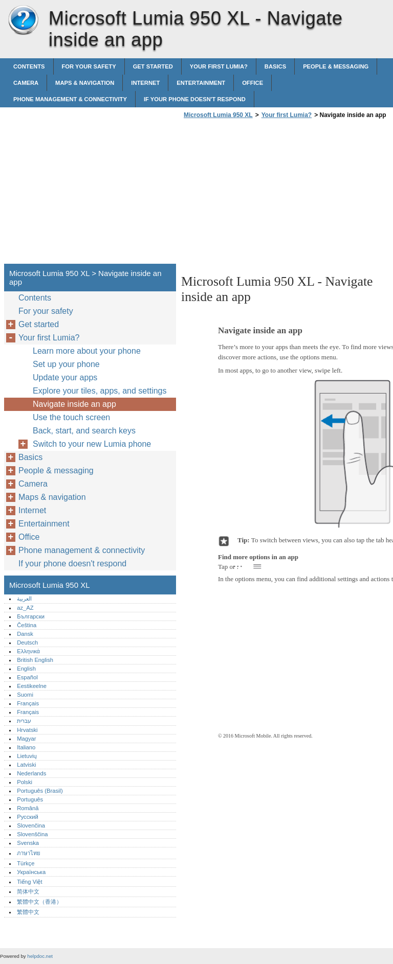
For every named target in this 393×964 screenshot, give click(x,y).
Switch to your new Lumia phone (92, 444)
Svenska (28, 843)
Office (252, 83)
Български (31, 616)
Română (27, 808)
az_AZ (25, 608)
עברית (24, 721)
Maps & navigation (84, 83)
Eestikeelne (32, 686)
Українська (31, 872)
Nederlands (31, 773)
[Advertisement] (267, 194)
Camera (25, 83)
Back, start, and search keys (84, 430)
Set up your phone (66, 364)
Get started (153, 66)
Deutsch (27, 642)
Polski (24, 782)
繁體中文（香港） (39, 902)
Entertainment (201, 83)
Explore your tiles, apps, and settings (99, 390)
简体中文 (28, 891)
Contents (29, 66)
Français (28, 703)
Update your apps (65, 377)
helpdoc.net (40, 956)
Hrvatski (27, 730)
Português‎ (30, 799)
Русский (27, 817)
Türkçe (25, 863)
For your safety (89, 66)
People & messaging (335, 66)
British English (35, 660)
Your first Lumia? (219, 66)
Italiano (26, 747)
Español (27, 677)
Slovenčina (31, 825)
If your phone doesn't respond (195, 99)
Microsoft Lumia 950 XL (23, 20)
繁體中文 (28, 912)
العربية (24, 598)
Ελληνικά (28, 651)
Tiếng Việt (29, 882)
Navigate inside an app (74, 404)
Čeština (26, 625)
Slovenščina (32, 834)
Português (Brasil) (40, 791)
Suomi (25, 695)
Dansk (25, 634)
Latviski (26, 765)
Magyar (26, 739)
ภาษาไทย (28, 853)
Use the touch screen (71, 417)
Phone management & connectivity (70, 99)
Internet (145, 83)
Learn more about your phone (87, 351)
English (26, 668)
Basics (275, 66)
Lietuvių (27, 756)
